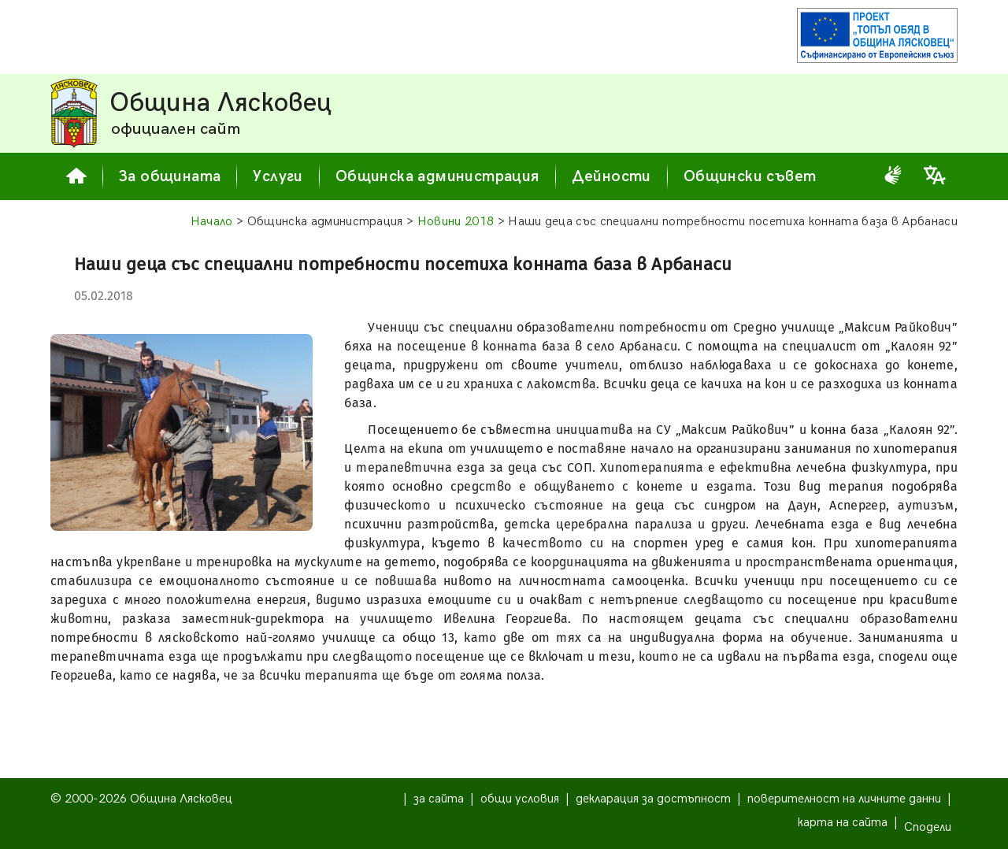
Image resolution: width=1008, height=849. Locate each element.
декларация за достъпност (653, 799)
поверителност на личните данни (844, 799)
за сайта (438, 799)
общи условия (519, 799)
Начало (212, 221)
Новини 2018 (456, 221)
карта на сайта (843, 822)
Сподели (927, 827)
